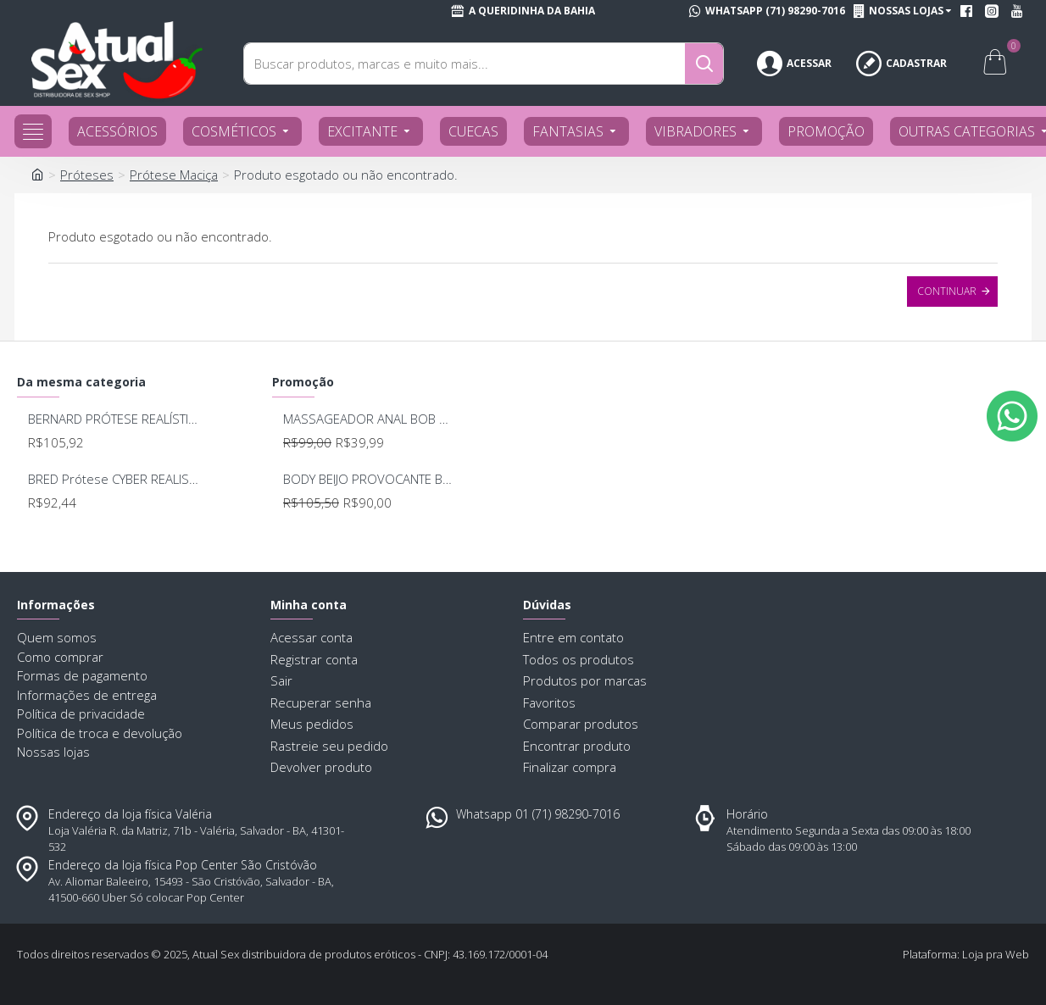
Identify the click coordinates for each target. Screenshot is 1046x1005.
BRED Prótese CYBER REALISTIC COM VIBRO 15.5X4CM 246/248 (113, 479)
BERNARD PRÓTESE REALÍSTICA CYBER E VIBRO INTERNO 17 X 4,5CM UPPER (113, 419)
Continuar (946, 291)
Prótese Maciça (174, 174)
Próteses (87, 174)
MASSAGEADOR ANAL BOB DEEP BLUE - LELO (368, 419)
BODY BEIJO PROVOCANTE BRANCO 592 (368, 479)
